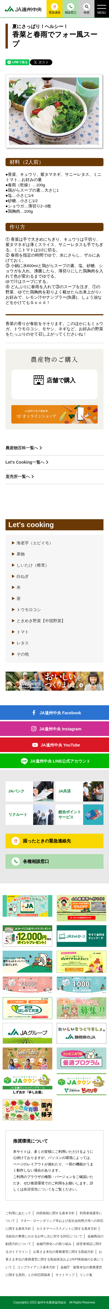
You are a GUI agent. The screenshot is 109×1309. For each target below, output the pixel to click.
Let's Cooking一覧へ (25, 462)
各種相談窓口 (36, 861)
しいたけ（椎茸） (30, 565)
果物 (18, 554)
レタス (20, 643)
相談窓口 (70, 8)
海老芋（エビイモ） (32, 543)
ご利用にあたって (18, 1213)
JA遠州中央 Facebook (60, 713)
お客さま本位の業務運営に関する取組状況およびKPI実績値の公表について (54, 1259)
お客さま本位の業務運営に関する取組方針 (63, 1251)
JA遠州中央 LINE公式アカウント (60, 761)
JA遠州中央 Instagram (60, 729)
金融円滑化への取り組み (54, 1244)
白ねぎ (20, 576)
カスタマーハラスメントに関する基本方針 (66, 1228)
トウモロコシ (26, 610)
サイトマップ (65, 1275)
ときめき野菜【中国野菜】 (38, 621)
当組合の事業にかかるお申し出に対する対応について (44, 1236)
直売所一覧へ (18, 476)
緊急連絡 (54, 8)
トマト (20, 632)
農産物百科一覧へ (22, 447)
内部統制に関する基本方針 (55, 1213)
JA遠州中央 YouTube (60, 745)
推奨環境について (37, 1189)
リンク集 (86, 1275)
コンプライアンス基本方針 (36, 1267)
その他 (20, 654)
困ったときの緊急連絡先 (47, 840)
